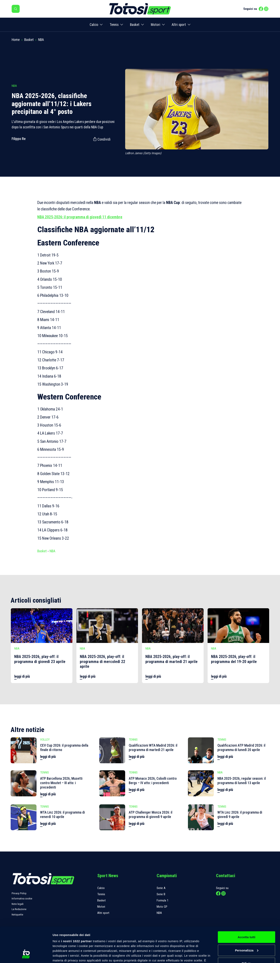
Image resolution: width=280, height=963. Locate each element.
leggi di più (22, 676)
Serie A (161, 888)
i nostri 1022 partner (76, 910)
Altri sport (179, 25)
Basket (134, 25)
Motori (155, 25)
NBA (41, 40)
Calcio (94, 25)
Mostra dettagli (63, 955)
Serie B (161, 894)
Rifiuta (246, 933)
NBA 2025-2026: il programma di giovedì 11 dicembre (79, 217)
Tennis (114, 25)
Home (16, 40)
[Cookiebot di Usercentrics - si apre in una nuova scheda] (26, 955)
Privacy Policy (19, 893)
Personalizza (246, 920)
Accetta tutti (246, 906)
